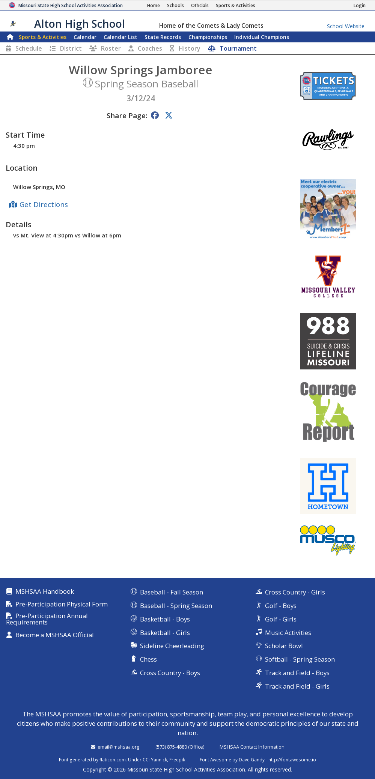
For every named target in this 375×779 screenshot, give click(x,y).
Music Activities (288, 632)
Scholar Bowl (284, 645)
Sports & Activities (42, 37)
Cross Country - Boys (170, 672)
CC (146, 759)
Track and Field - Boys (297, 672)
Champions (261, 37)
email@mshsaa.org (119, 747)
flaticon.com (112, 759)
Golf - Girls (281, 619)
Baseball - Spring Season (176, 605)
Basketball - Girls (165, 632)
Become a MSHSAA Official (54, 635)
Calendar (85, 37)
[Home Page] (153, 5)
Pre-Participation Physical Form (61, 604)
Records (163, 37)
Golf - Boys (281, 605)
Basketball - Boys (165, 619)
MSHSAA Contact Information (252, 746)
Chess (148, 659)
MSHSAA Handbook (44, 591)
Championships (207, 37)
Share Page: (127, 115)
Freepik (177, 759)
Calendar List (120, 37)
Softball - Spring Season (300, 659)
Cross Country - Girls (295, 592)
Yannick (159, 759)
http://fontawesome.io (292, 759)
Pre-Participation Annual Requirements (47, 619)
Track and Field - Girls (297, 686)
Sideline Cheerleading (172, 645)
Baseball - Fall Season (171, 592)
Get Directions (44, 204)
